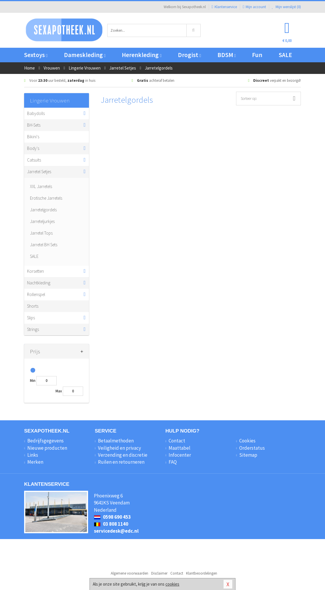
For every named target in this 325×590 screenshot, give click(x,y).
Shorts (32, 306)
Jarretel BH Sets (43, 244)
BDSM (226, 55)
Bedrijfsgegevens (45, 440)
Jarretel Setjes (39, 171)
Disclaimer (159, 573)
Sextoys (35, 55)
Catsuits (34, 160)
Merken (35, 462)
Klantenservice (224, 6)
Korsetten (35, 271)
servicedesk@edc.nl (116, 531)
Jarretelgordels (43, 209)
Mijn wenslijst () (286, 6)
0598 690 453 (112, 517)
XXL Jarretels (41, 186)
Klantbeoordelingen (201, 573)
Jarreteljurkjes (42, 221)
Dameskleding (85, 55)
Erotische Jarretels (46, 198)
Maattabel (179, 448)
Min (32, 380)
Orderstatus (252, 448)
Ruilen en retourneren (121, 462)
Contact (177, 440)
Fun (257, 55)
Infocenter (180, 455)
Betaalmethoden (116, 440)
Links (32, 455)
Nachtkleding (38, 283)
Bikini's (33, 136)
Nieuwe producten (47, 448)
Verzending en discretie (122, 455)
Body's (33, 148)
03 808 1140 (111, 524)
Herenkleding (141, 55)
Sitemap (248, 455)
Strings (33, 329)
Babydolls (36, 113)
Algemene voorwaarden (129, 573)
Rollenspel (36, 294)
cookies (172, 584)
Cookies (247, 440)
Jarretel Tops (41, 233)
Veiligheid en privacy (119, 448)
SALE (285, 55)
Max (59, 391)
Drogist (189, 55)
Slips (31, 317)
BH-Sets (33, 125)
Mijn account (254, 6)
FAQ (173, 462)
